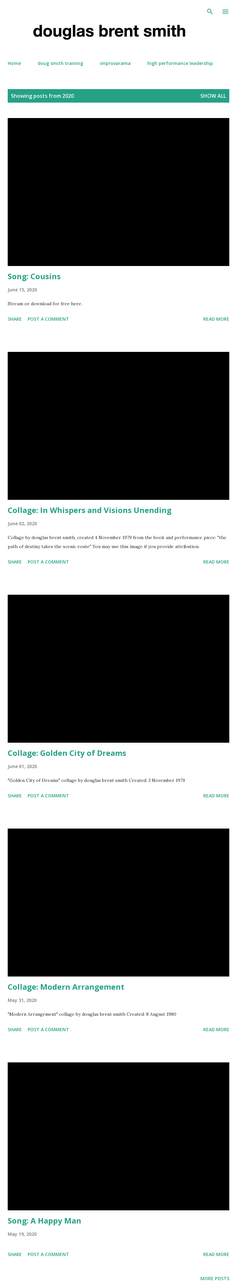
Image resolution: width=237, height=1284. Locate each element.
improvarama (115, 63)
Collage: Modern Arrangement (66, 986)
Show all (213, 95)
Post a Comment (48, 319)
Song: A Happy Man (44, 1220)
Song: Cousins (34, 276)
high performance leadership (180, 63)
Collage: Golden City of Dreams (67, 752)
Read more (216, 319)
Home (14, 63)
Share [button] (15, 319)
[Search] (210, 11)
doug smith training (60, 63)
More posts (214, 1278)
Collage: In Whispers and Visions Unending (89, 510)
